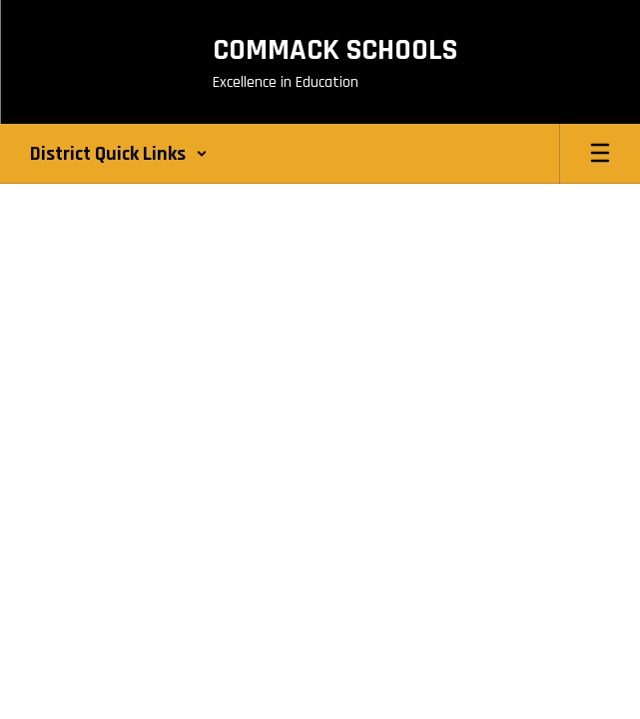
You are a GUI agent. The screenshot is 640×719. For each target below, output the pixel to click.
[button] (119, 154)
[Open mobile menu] (600, 154)
